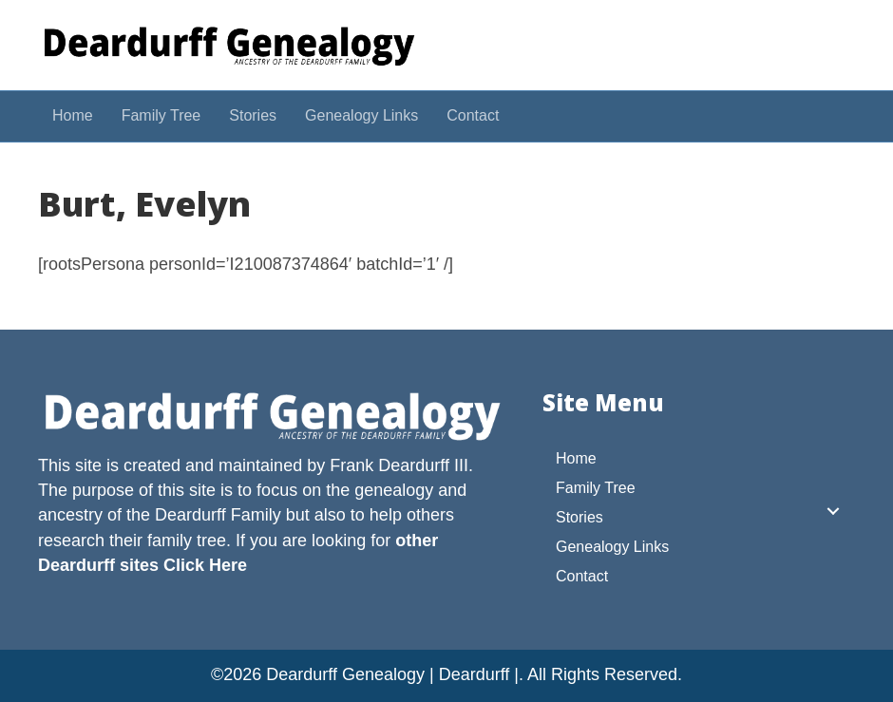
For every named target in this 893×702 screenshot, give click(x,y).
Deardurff (190, 514)
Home (72, 115)
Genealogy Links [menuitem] (612, 547)
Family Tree (161, 115)
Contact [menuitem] (582, 576)
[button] (833, 511)
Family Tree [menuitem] (596, 488)
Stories (252, 115)
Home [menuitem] (576, 458)
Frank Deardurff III (399, 465)
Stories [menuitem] (579, 517)
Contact (472, 115)
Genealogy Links (361, 115)
